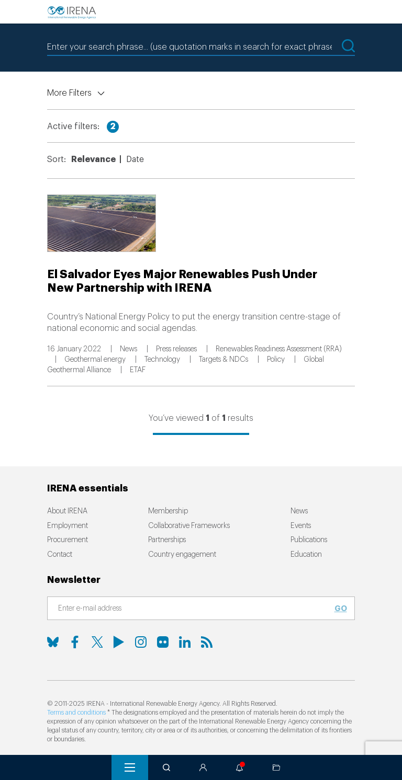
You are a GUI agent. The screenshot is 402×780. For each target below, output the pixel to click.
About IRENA (67, 511)
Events (301, 526)
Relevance (93, 159)
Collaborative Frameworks (189, 526)
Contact (59, 554)
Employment (67, 526)
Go (340, 608)
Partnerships (167, 540)
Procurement (67, 540)
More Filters (69, 93)
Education (306, 554)
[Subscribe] (194, 609)
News (299, 511)
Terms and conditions (76, 712)
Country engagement (182, 554)
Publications (309, 540)
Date (135, 159)
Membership (168, 511)
